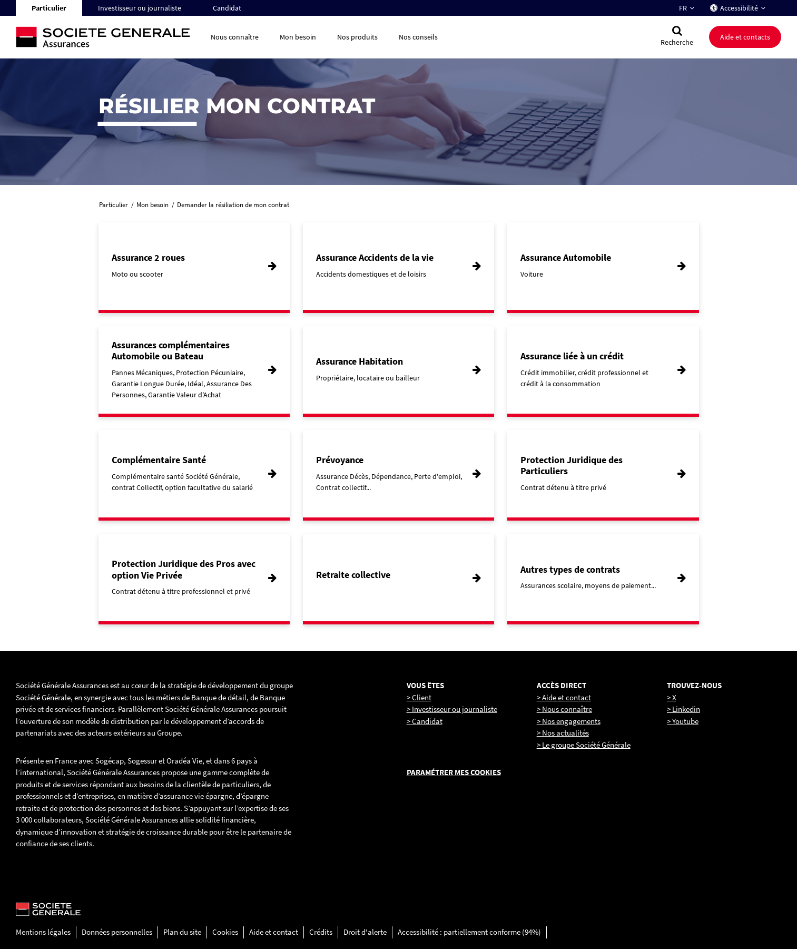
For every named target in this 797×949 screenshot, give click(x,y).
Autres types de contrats (570, 569)
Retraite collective (353, 575)
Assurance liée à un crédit (572, 356)
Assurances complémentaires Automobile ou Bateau (171, 351)
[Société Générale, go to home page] (108, 37)
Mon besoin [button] (298, 37)
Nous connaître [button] (235, 37)
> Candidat (424, 721)
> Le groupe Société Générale (584, 745)
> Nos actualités (563, 733)
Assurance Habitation (359, 361)
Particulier (49, 8)
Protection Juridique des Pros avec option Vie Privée (183, 569)
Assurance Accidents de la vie (375, 257)
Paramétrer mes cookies (454, 772)
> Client (419, 697)
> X (671, 697)
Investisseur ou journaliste (139, 8)
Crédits (320, 932)
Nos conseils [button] (418, 37)
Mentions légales (43, 932)
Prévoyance (339, 460)
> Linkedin (683, 709)
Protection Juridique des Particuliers (571, 465)
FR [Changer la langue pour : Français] (683, 8)
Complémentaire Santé (159, 460)
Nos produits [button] (357, 37)
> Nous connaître (564, 709)
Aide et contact (273, 932)
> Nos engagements (569, 721)
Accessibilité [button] (739, 8)
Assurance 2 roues (148, 257)
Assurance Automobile (565, 257)
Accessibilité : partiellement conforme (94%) (469, 932)
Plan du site (182, 932)
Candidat (227, 8)
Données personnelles (117, 932)
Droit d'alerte (365, 932)
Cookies (225, 932)
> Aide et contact (564, 697)
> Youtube (682, 721)
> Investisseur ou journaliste (452, 709)
